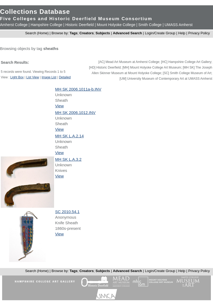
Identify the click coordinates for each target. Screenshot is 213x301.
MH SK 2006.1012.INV (75, 112)
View (59, 106)
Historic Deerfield (79, 25)
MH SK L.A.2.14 (69, 136)
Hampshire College (46, 25)
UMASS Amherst (178, 25)
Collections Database (35, 11)
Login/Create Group (160, 33)
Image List (49, 77)
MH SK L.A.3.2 (68, 159)
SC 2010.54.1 (67, 211)
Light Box (17, 77)
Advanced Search (127, 33)
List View (32, 77)
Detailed (65, 77)
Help (181, 33)
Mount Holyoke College (116, 25)
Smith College (150, 25)
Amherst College (14, 25)
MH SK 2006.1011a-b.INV (78, 89)
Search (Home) (36, 33)
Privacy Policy (199, 33)
